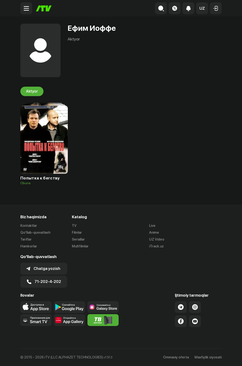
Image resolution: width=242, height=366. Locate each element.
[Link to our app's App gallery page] (69, 320)
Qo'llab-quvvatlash (35, 232)
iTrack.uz (156, 246)
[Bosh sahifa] (44, 8)
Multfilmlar (80, 246)
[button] (202, 8)
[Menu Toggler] (26, 8)
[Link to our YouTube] (195, 321)
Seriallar (78, 239)
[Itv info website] (103, 320)
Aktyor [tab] (31, 91)
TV (74, 225)
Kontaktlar (28, 225)
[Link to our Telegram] (181, 307)
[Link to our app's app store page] (36, 307)
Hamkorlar (28, 246)
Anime (154, 232)
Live (152, 225)
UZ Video (156, 239)
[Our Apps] (36, 320)
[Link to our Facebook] (181, 321)
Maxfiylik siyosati (208, 357)
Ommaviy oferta (176, 357)
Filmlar (77, 232)
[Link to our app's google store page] (69, 307)
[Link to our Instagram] (195, 307)
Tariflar (26, 239)
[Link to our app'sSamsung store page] (103, 307)
